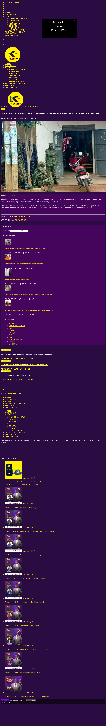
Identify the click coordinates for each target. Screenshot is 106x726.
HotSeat (14, 28)
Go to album (8, 458)
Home (8, 12)
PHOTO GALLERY (15, 339)
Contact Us (11, 36)
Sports (13, 26)
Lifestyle (14, 24)
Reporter (20, 220)
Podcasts (10, 34)
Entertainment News (17, 326)
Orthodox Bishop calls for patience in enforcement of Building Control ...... (29, 294)
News (8, 16)
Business (14, 20)
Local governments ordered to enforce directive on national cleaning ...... (29, 310)
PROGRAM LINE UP (15, 32)
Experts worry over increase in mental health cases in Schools (25, 248)
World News (16, 30)
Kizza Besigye (22, 216)
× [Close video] (74, 21)
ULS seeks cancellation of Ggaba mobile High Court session (24, 264)
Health (13, 22)
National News (18, 18)
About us (10, 14)
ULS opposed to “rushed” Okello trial (17, 279)
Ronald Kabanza (9, 195)
